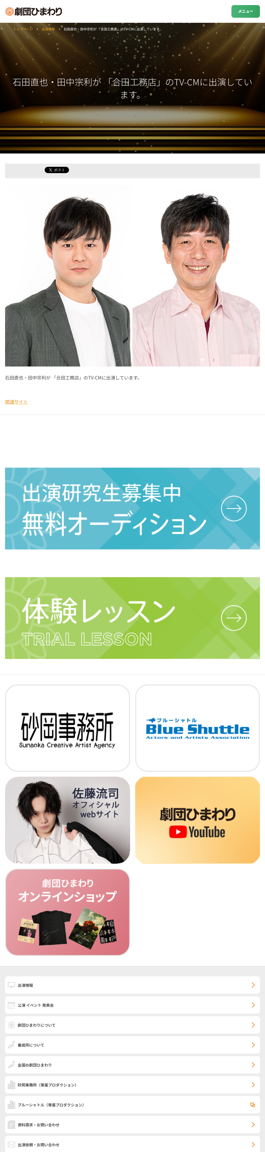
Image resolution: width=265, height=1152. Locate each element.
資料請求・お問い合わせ (39, 1124)
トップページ (23, 29)
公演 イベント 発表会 (36, 1005)
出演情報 (48, 29)
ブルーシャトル (52, 1104)
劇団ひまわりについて (37, 1025)
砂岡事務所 (48, 1084)
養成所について (31, 1045)
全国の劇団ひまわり (35, 1064)
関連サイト (16, 401)
